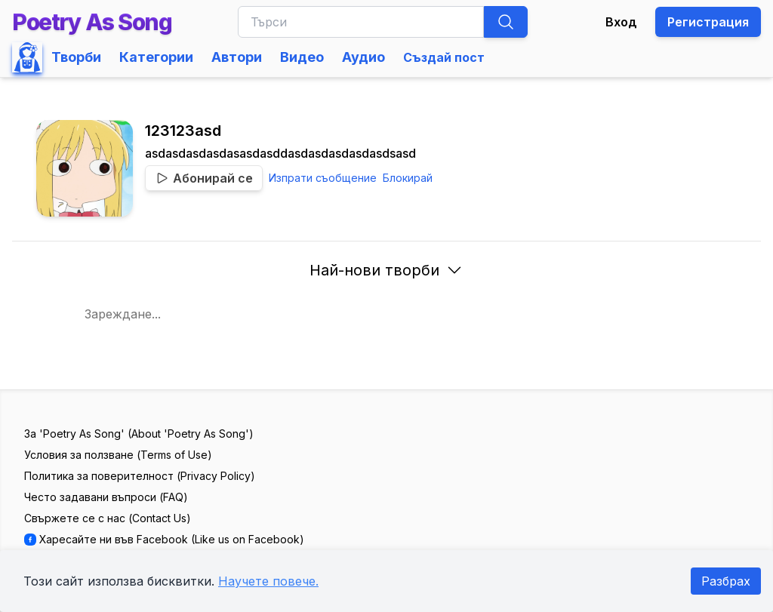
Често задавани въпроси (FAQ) (106, 497)
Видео (302, 57)
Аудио (363, 57)
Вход (621, 21)
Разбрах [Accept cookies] (725, 581)
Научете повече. (268, 581)
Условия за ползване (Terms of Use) (118, 454)
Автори (236, 57)
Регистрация (708, 21)
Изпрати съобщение (323, 177)
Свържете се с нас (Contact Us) (107, 518)
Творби (76, 57)
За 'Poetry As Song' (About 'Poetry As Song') (139, 433)
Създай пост (444, 57)
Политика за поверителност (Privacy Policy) (139, 475)
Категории (156, 57)
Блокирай (408, 177)
